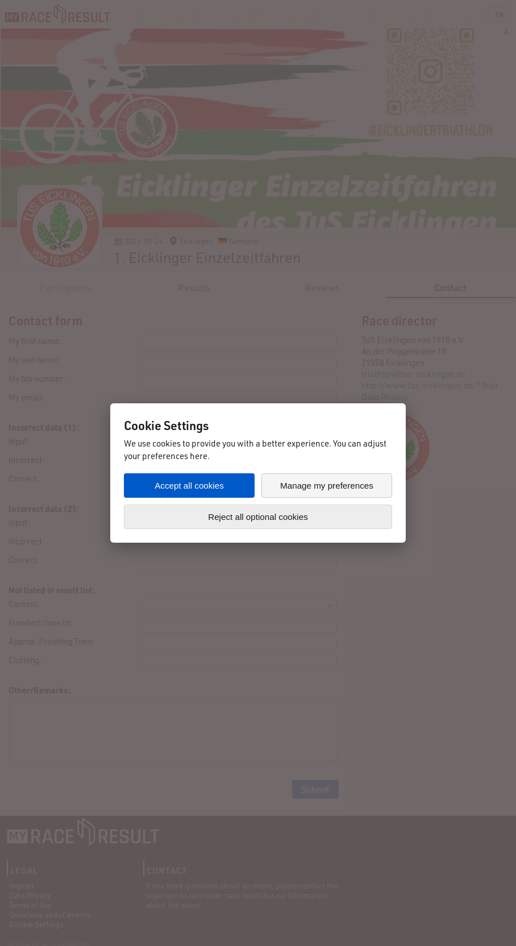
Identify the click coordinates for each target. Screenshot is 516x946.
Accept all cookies (189, 485)
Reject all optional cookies (258, 517)
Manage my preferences (326, 485)
